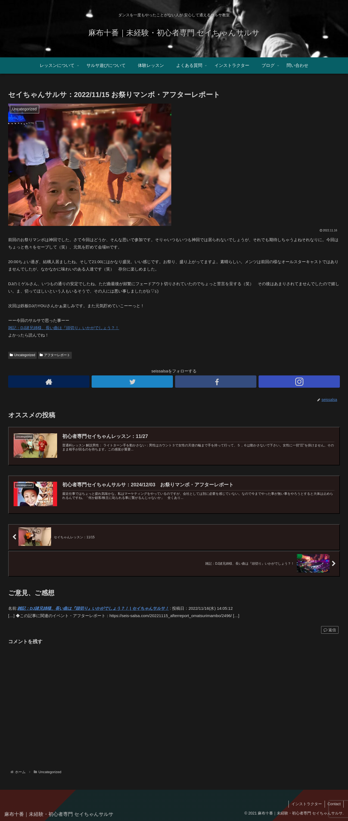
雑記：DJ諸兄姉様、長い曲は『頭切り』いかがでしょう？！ (63, 327)
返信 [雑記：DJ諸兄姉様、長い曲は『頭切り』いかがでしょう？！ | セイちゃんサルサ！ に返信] (330, 630)
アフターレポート (55, 355)
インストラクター (306, 804)
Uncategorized (22, 355)
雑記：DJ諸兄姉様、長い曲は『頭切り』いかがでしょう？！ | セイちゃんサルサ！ (93, 608)
